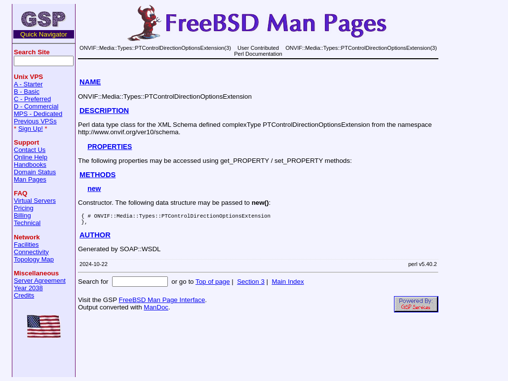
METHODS (97, 175)
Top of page (212, 284)
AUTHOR (95, 238)
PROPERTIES (109, 147)
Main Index (288, 284)
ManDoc (156, 310)
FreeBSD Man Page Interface (161, 302)
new (94, 188)
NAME (90, 82)
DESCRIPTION (104, 110)
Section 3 (251, 284)
